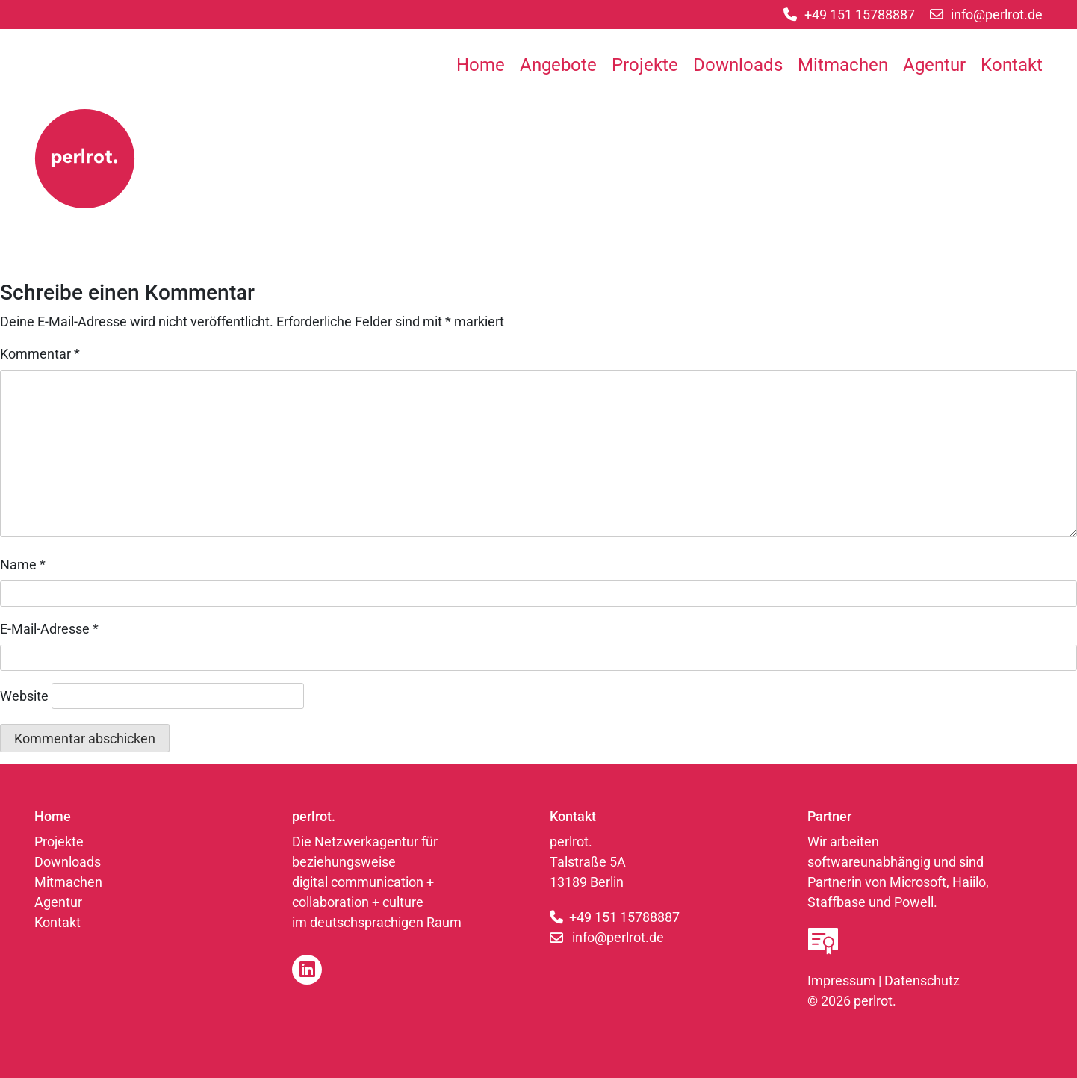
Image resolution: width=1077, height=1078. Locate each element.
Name (23, 564)
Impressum (841, 980)
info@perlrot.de (618, 937)
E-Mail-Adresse (49, 628)
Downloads (738, 65)
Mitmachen (843, 65)
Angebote (558, 65)
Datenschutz (922, 980)
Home (480, 65)
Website (24, 696)
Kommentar (40, 354)
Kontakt (1012, 65)
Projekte (645, 65)
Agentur (934, 65)
